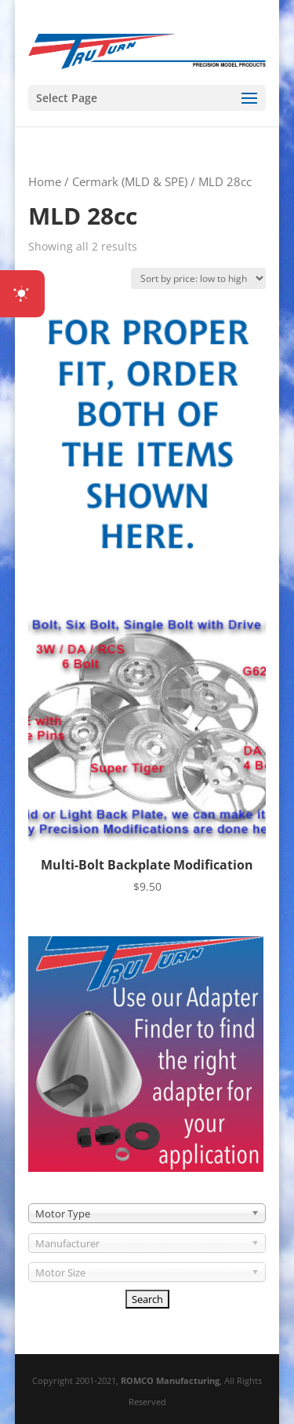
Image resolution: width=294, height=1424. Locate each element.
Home (44, 181)
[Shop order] (198, 278)
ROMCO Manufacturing (170, 1380)
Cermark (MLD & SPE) (129, 181)
